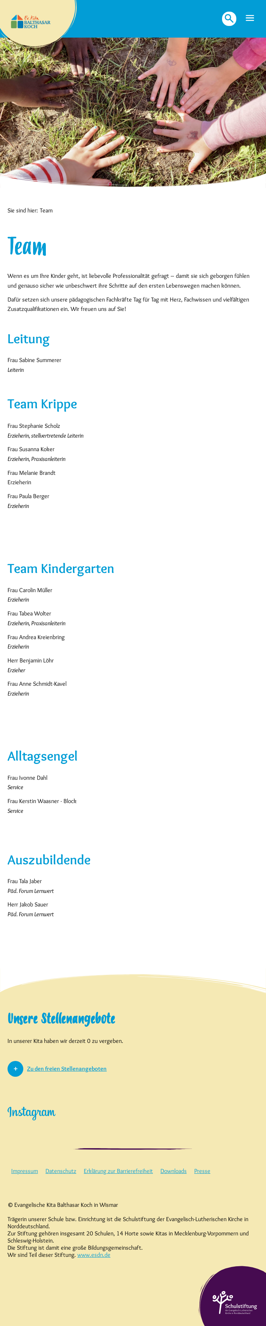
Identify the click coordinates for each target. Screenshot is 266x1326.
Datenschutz (60, 1170)
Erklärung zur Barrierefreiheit (118, 1170)
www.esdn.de (93, 1254)
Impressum (24, 1170)
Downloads (173, 1170)
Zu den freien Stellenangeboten (67, 1068)
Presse (202, 1170)
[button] (250, 18)
